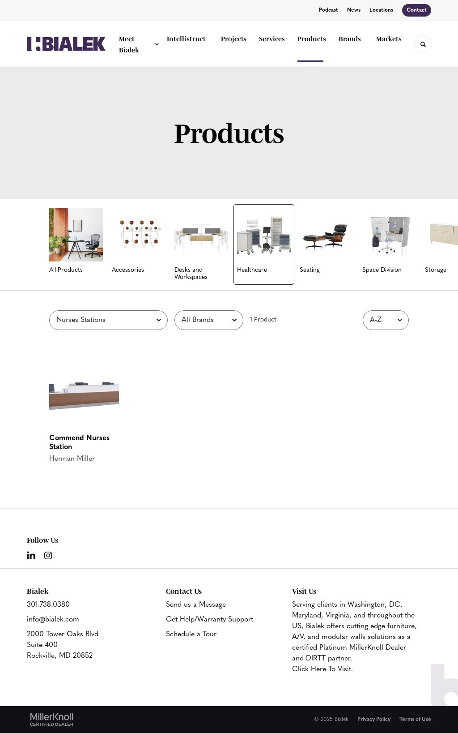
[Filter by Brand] (208, 320)
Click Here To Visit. (322, 669)
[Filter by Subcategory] (108, 320)
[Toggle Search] (423, 44)
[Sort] (386, 320)
